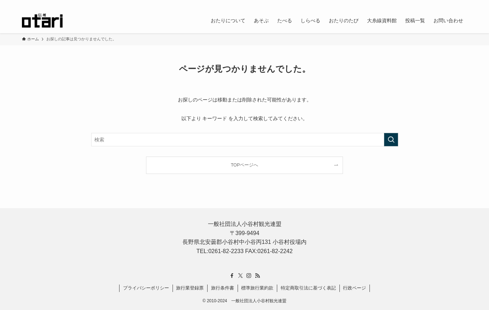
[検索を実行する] (391, 139)
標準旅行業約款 (257, 288)
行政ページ (354, 288)
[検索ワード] (244, 139)
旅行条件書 (222, 288)
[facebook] (426, 4)
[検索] (462, 4)
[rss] (453, 4)
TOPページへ (244, 165)
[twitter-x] (435, 4)
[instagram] (444, 4)
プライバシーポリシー (146, 288)
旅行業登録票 (190, 288)
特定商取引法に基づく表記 (308, 288)
